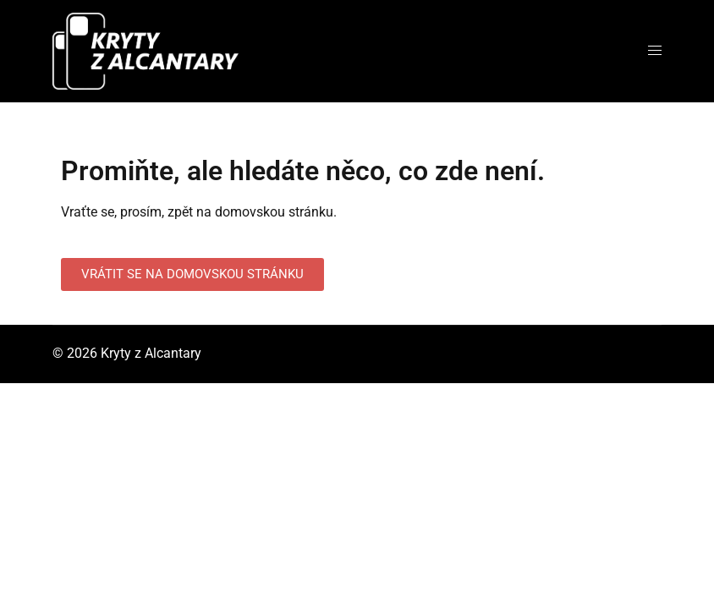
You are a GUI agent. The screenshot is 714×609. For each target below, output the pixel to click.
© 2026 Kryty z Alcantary (126, 353)
